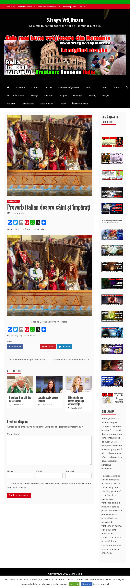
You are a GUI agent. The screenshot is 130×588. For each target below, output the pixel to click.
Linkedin (64, 346)
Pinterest (48, 346)
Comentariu (13, 433)
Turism (62, 103)
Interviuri (118, 87)
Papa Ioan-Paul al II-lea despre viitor (20, 399)
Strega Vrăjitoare (65, 19)
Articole (19, 87)
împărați (18, 336)
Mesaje (34, 95)
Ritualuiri (11, 103)
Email (39, 471)
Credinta (35, 87)
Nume (11, 471)
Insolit (104, 87)
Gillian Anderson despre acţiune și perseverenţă (76, 401)
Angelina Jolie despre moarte (48, 399)
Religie (105, 95)
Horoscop (90, 87)
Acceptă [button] (74, 584)
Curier (49, 87)
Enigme (63, 95)
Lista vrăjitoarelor (16, 95)
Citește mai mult (101, 584)
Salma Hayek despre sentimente (29, 359)
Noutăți (92, 95)
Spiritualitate (28, 103)
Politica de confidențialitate (49, 7)
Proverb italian (29, 336)
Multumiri (48, 95)
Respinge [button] (86, 584)
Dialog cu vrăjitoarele (68, 87)
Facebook (15, 346)
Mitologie (77, 95)
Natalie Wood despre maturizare (69, 359)
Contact (82, 7)
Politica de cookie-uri (26, 7)
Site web (70, 471)
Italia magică (46, 103)
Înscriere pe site (69, 7)
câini (13, 336)
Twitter (31, 346)
